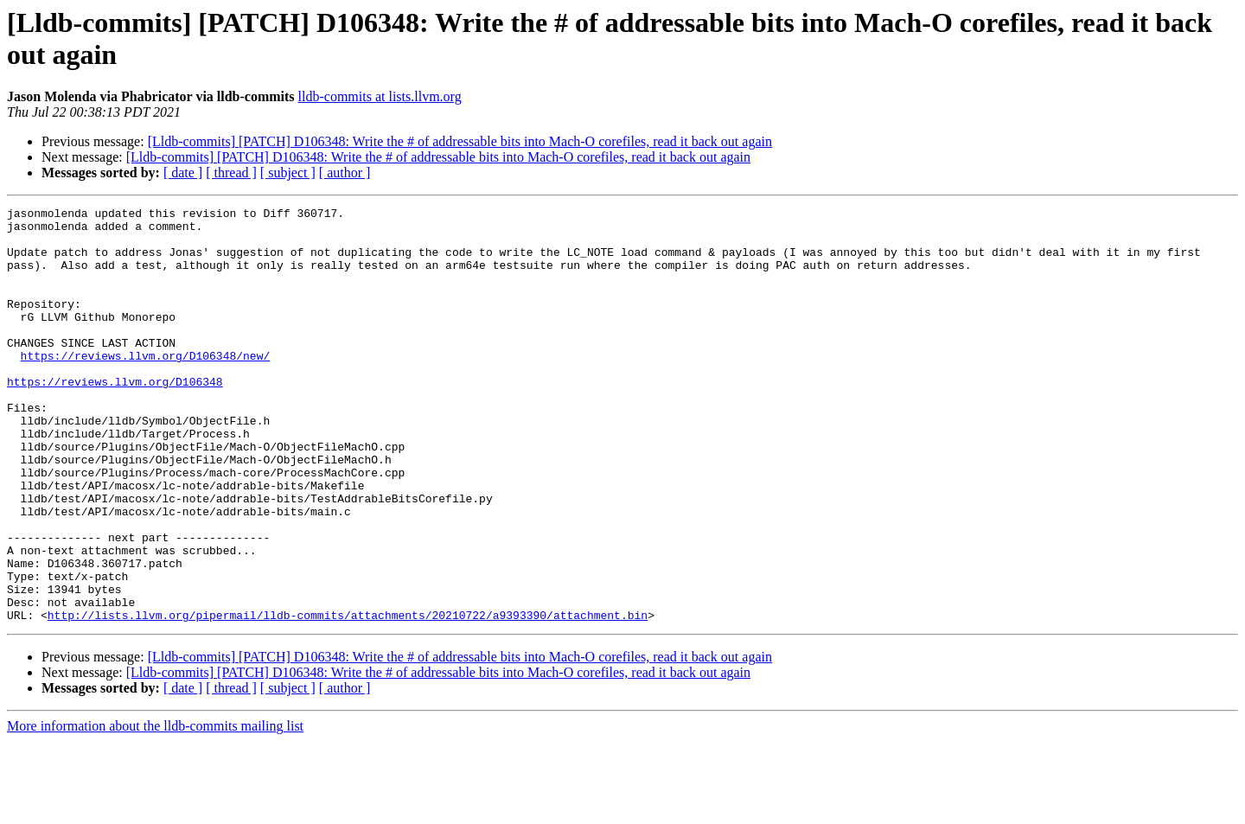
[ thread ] (231, 172)
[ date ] (182, 172)
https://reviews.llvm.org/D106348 (115, 417)
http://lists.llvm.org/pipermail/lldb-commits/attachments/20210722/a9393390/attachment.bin (348, 698)
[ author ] (345, 172)
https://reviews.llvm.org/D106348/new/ (146, 386)
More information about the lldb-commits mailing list (155, 809)
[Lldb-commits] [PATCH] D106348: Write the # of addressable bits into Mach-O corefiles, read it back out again (460, 141)
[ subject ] (288, 172)
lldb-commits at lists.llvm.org (380, 96)
